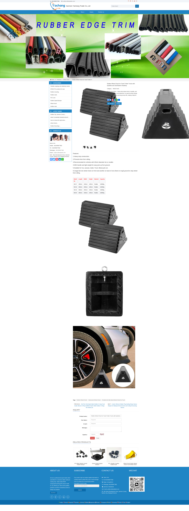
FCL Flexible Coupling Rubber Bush (113, 464)
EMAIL (119, 103)
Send (92, 438)
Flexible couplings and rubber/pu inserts (60, 86)
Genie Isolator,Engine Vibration (97, 464)
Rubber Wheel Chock (82, 400)
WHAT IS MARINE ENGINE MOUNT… (59, 117)
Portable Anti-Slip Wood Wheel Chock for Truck (113, 400)
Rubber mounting (54, 92)
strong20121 (110, 482)
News (83, 12)
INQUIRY (111, 103)
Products (73, 12)
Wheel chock (66, 79)
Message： (85, 427)
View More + (53, 492)
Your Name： (84, 420)
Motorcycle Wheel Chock (95, 400)
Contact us (101, 12)
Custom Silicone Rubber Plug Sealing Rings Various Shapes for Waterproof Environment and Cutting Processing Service (122, 405)
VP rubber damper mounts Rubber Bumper (80, 464)
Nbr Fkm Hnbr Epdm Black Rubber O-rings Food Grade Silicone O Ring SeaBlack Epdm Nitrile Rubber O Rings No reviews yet (89, 405)
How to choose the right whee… (58, 120)
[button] (75, 12)
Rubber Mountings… (55, 126)
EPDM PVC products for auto (57, 89)
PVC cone (52, 97)
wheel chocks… (54, 123)
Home (54, 12)
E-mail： (85, 424)
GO (137, 6)
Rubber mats (53, 106)
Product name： (83, 416)
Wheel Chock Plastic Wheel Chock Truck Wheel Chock (130, 464)
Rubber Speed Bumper (56, 100)
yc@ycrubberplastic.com (69, 1)
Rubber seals (53, 94)
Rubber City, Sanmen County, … (58, 114)
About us (63, 12)
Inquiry (91, 12)
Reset (97, 438)
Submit (80, 490)
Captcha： (85, 434)
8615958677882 (60, 150)
